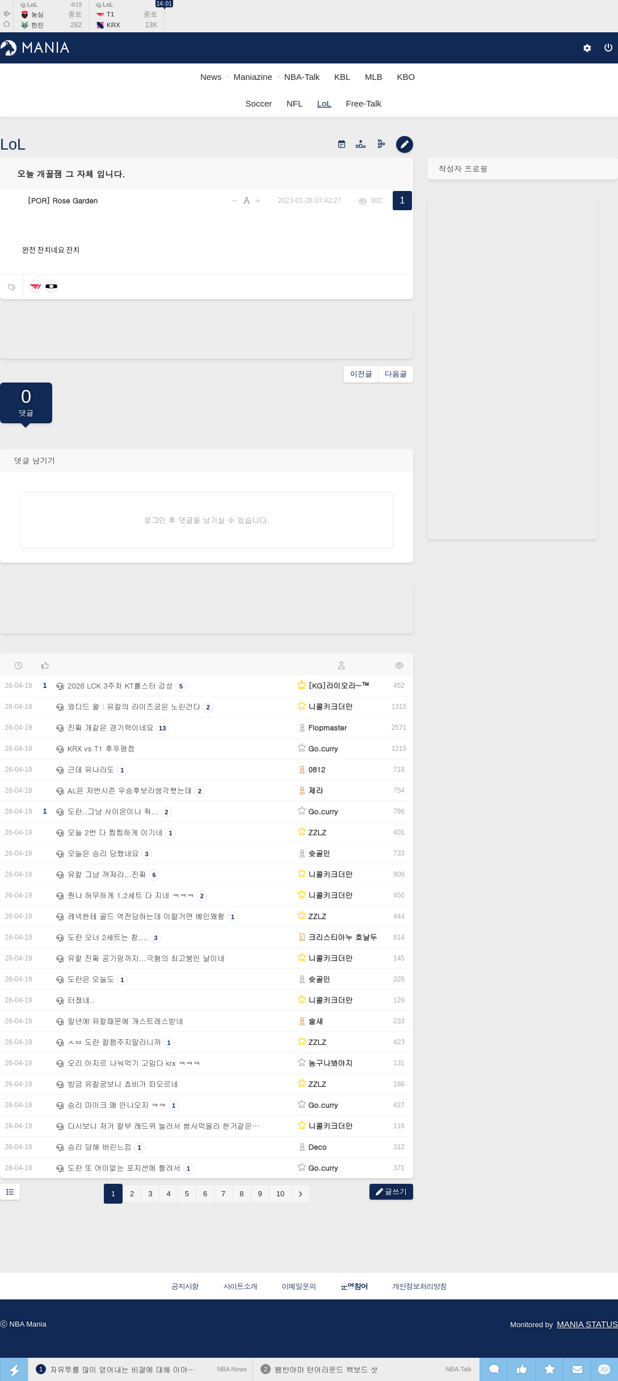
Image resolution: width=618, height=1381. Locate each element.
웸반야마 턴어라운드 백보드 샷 (326, 1369)
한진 (37, 25)
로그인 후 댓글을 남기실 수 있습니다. (207, 520)
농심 (37, 14)
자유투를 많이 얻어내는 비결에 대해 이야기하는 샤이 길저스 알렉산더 (167, 1369)
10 (280, 1193)
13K (151, 25)
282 (76, 25)
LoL (28, 5)
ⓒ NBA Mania (23, 1324)
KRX (113, 25)
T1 (110, 14)
